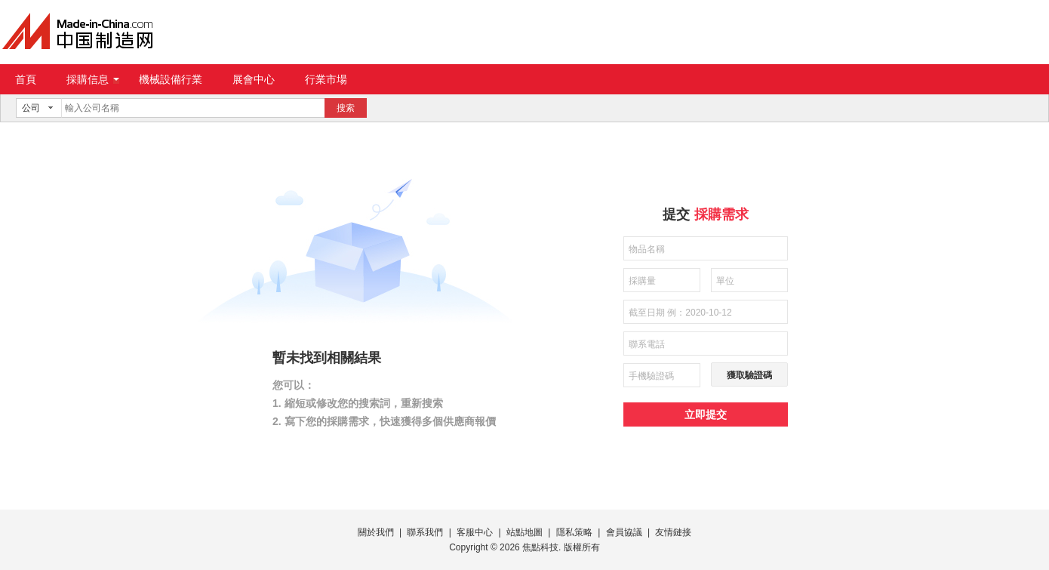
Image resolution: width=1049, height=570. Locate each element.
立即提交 (705, 414)
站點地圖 (524, 532)
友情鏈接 (673, 532)
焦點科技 (540, 547)
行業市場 (326, 79)
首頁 (25, 79)
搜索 (346, 108)
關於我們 (376, 532)
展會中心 (253, 79)
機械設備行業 (170, 79)
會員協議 (624, 532)
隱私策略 (574, 532)
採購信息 (92, 79)
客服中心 (475, 532)
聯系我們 (425, 532)
